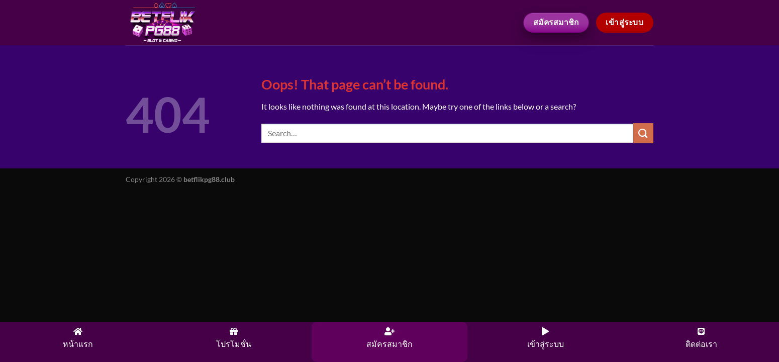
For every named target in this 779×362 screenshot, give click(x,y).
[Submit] (643, 133)
